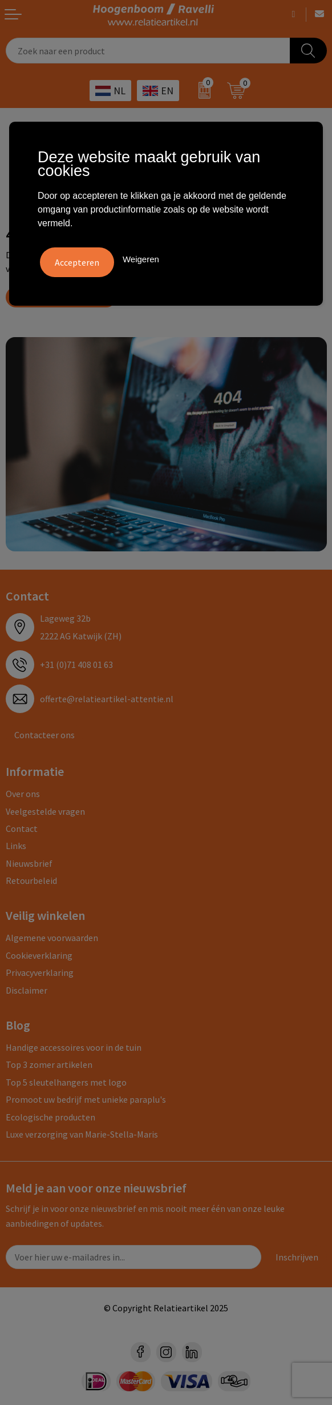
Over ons (23, 793)
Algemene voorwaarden (52, 937)
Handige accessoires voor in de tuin (73, 1047)
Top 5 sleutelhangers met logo (66, 1082)
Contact (22, 828)
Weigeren (141, 259)
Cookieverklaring (39, 955)
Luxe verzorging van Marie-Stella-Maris (82, 1134)
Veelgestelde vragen (45, 811)
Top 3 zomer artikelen (49, 1064)
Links (16, 845)
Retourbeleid (31, 880)
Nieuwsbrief (29, 863)
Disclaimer (26, 990)
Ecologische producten (50, 1117)
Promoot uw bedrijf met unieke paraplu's (86, 1099)
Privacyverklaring (40, 972)
